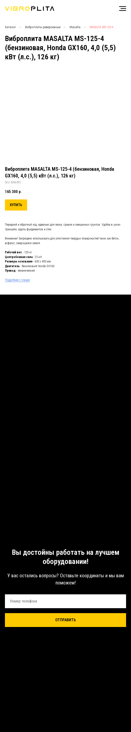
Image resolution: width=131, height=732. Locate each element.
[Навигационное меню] (122, 8)
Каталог (10, 27)
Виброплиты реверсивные (42, 27)
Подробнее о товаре (17, 280)
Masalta (75, 27)
